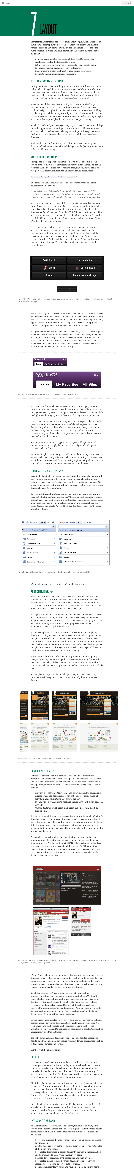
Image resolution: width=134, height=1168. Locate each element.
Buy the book (126, 3)
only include (97, 412)
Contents (8, 3)
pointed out (96, 319)
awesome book (57, 650)
